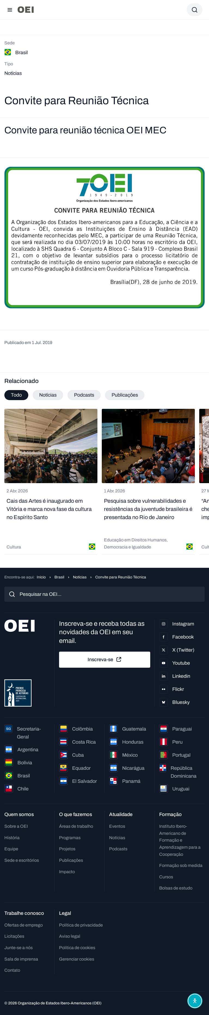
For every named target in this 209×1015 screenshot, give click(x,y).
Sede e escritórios (21, 860)
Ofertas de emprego (23, 925)
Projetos (67, 849)
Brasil (59, 577)
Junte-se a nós (18, 947)
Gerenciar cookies (76, 959)
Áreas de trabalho (76, 826)
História (12, 837)
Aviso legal (69, 936)
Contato (12, 970)
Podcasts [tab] (84, 395)
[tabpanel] (104, 482)
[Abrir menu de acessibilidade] (194, 1000)
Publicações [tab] (125, 395)
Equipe (11, 849)
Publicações (71, 860)
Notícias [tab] (48, 395)
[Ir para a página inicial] (25, 9)
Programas (70, 837)
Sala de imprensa (21, 959)
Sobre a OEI (16, 826)
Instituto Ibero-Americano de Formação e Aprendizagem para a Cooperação (180, 840)
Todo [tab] (16, 395)
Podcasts (118, 849)
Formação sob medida (180, 865)
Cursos (166, 877)
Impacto (67, 871)
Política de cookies (77, 947)
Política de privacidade (81, 925)
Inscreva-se (105, 659)
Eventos (117, 826)
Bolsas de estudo (175, 888)
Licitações (14, 936)
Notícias (80, 577)
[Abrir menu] (10, 10)
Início (41, 577)
